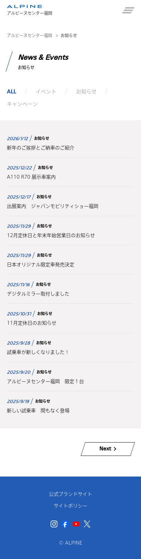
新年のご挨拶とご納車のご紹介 (40, 147)
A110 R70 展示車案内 (31, 177)
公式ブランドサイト (70, 494)
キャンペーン (22, 104)
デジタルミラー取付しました (38, 293)
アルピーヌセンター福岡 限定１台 (45, 381)
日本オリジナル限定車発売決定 (40, 264)
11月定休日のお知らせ (31, 323)
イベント (46, 91)
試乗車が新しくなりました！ (38, 352)
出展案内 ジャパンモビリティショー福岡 (52, 206)
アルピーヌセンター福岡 (29, 35)
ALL (11, 91)
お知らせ (86, 91)
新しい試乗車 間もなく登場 (38, 410)
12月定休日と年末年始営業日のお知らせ (51, 235)
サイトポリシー (70, 505)
